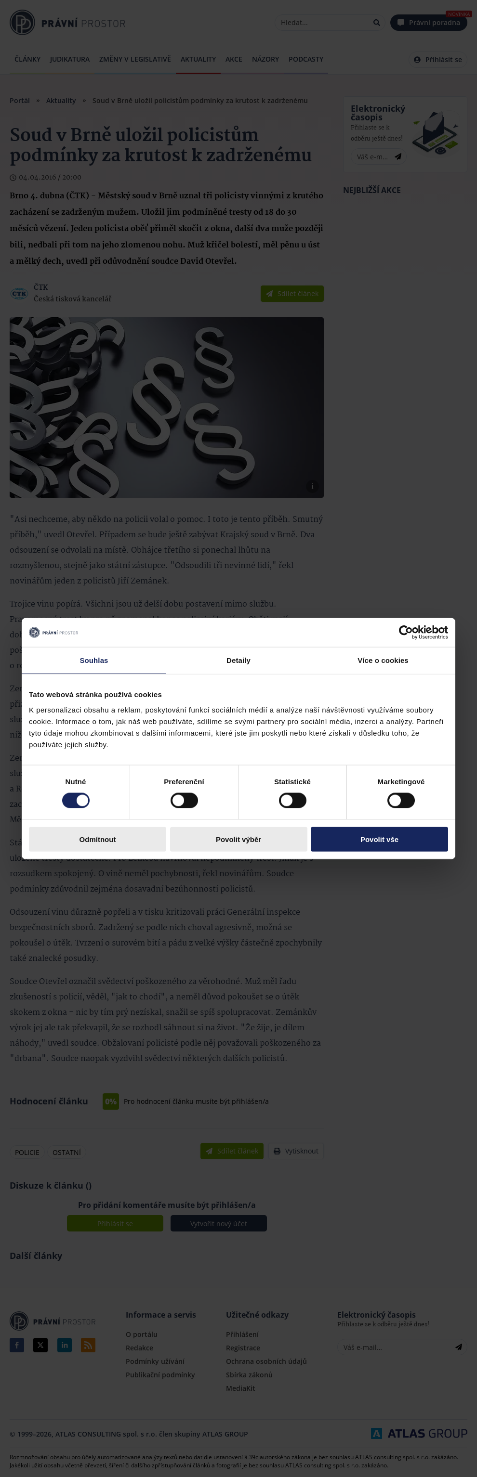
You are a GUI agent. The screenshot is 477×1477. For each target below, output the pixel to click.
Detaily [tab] (238, 660)
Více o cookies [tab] (383, 660)
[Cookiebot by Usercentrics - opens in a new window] (406, 632)
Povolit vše (379, 839)
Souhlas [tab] (94, 660)
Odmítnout (98, 839)
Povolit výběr (238, 839)
